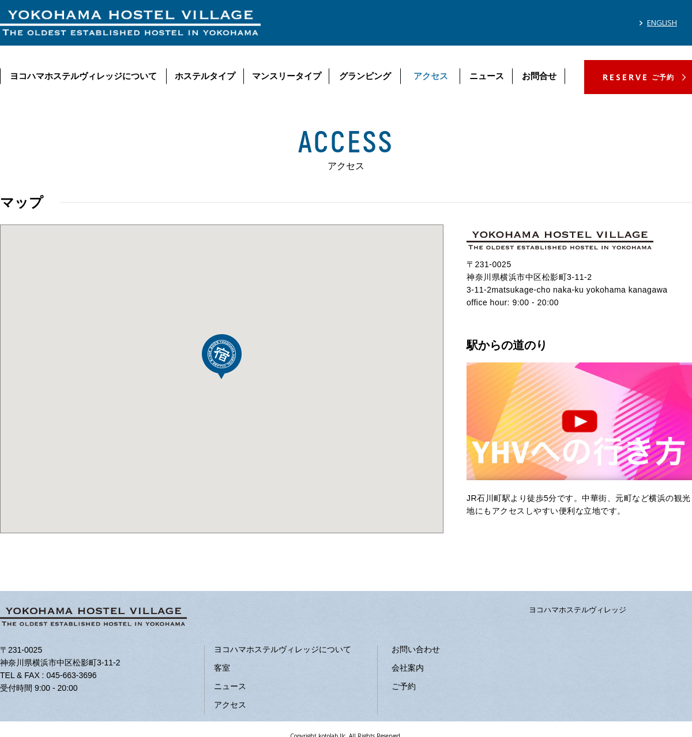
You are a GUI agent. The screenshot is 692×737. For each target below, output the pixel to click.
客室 (222, 668)
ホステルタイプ (205, 76)
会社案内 (408, 668)
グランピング (365, 76)
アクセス (430, 76)
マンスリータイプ (286, 76)
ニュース (486, 76)
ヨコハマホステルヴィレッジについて (83, 76)
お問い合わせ (416, 649)
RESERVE (638, 77)
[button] (222, 356)
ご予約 (404, 686)
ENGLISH (662, 22)
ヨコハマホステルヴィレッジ (577, 609)
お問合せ (539, 76)
